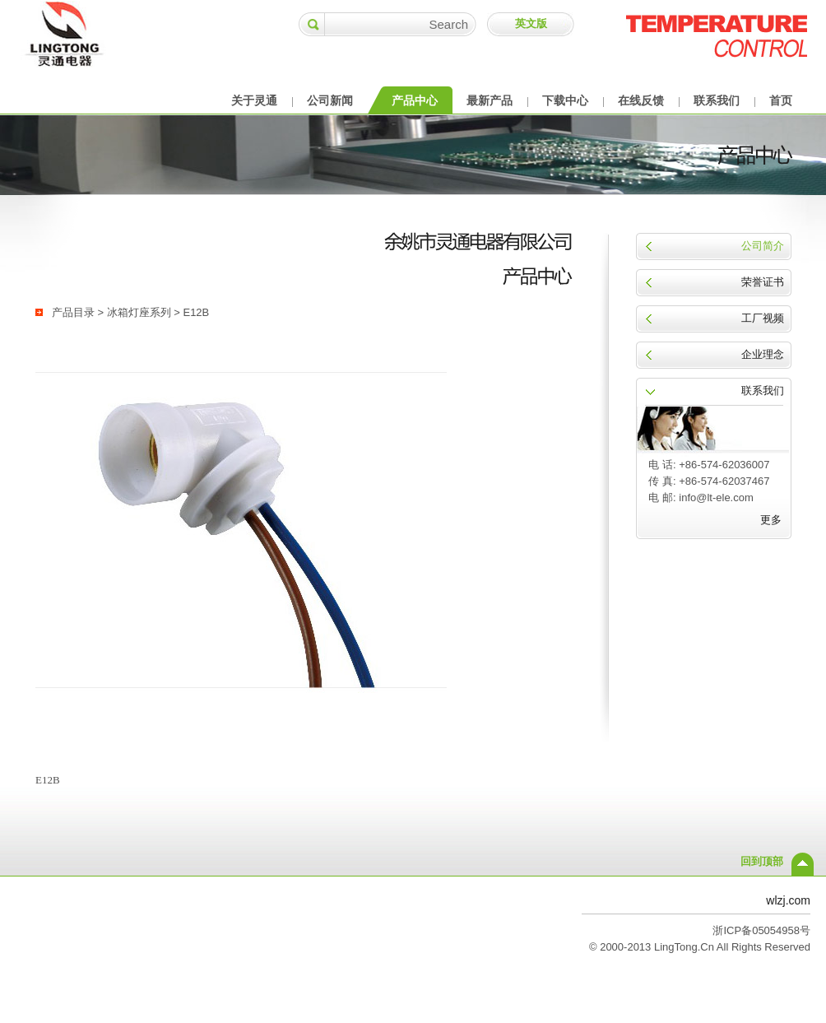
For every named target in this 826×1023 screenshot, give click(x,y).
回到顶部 (761, 861)
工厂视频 (762, 318)
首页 (780, 100)
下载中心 (565, 100)
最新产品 (489, 100)
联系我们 (717, 100)
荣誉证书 (762, 282)
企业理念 (762, 354)
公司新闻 (330, 100)
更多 (771, 520)
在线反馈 (641, 100)
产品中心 (415, 100)
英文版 (531, 23)
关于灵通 (254, 100)
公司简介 (762, 245)
